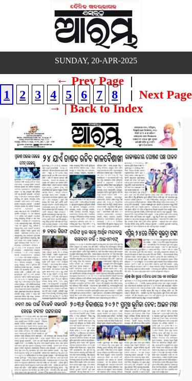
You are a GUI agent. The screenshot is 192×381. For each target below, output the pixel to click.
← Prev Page (90, 80)
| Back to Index (104, 108)
